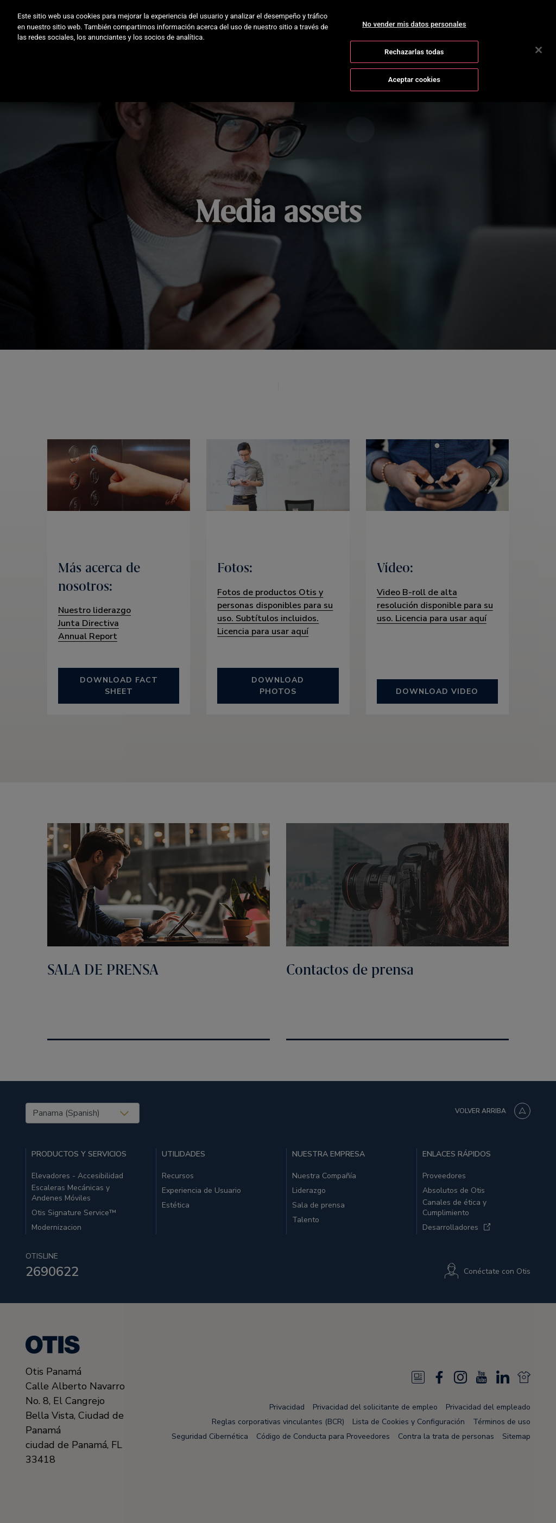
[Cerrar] (539, 32)
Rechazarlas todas (414, 34)
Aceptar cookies (414, 62)
